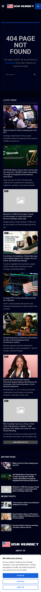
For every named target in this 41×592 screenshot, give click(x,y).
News (6, 147)
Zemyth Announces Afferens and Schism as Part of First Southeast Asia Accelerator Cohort (20, 340)
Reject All (20, 587)
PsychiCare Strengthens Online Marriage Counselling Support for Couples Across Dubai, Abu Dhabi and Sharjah (20, 258)
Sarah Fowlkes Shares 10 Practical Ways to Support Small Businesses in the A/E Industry (26, 516)
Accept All (20, 575)
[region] (20, 573)
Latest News (10, 100)
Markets (7, 107)
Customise (20, 581)
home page (10, 63)
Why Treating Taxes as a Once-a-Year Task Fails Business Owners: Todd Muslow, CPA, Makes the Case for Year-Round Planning (19, 427)
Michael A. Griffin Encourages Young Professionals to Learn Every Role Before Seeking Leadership (18, 216)
